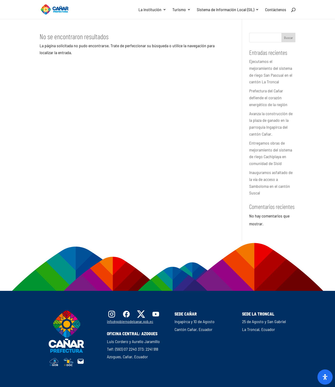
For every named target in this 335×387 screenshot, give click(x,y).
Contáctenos (275, 10)
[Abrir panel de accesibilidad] (325, 377)
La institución (149, 10)
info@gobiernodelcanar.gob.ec (130, 321)
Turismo (179, 10)
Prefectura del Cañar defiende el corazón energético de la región (268, 97)
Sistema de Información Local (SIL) (225, 10)
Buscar (288, 38)
